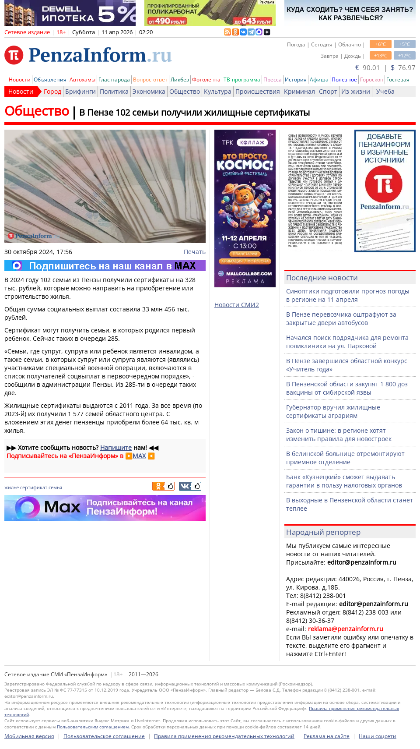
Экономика (149, 91)
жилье (11, 487)
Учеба (385, 91)
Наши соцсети (377, 736)
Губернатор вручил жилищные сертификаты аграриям (333, 411)
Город (52, 91)
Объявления (50, 79)
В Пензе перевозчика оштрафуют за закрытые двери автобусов (341, 318)
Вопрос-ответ (150, 79)
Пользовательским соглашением (93, 727)
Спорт (328, 91)
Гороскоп (371, 79)
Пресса (272, 79)
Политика (114, 91)
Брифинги (80, 91)
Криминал (299, 91)
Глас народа (114, 79)
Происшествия (257, 91)
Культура (217, 91)
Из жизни (355, 91)
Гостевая (398, 79)
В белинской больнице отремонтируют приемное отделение (345, 457)
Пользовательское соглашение (104, 736)
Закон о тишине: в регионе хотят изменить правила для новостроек (339, 434)
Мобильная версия (29, 736)
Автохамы (82, 79)
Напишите (116, 447)
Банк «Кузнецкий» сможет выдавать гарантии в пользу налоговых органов (344, 481)
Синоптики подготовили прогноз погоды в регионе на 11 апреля (348, 295)
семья (55, 487)
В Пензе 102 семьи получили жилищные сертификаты (194, 112)
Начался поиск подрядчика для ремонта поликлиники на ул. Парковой (347, 341)
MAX (139, 456)
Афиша (319, 79)
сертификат (33, 487)
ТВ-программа (242, 79)
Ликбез (180, 79)
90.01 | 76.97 (385, 67)
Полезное (344, 79)
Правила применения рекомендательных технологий (224, 736)
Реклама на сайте (327, 736)
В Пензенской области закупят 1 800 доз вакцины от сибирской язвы (347, 388)
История (296, 79)
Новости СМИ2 (236, 304)
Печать (195, 251)
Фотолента (206, 79)
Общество (184, 91)
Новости (20, 79)
